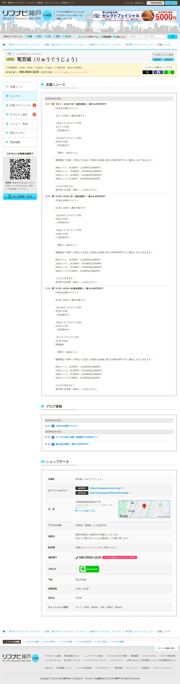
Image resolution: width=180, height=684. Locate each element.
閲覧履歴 (106, 37)
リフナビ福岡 (117, 641)
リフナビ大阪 (32, 641)
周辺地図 (12, 142)
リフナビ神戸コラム (89, 37)
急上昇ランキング (72, 660)
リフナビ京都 (65, 641)
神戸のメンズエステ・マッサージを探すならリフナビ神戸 (91, 678)
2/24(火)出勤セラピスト (67, 426)
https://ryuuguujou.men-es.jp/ (99, 488)
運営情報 (119, 668)
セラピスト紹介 (20, 114)
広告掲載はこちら (149, 660)
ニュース (12, 95)
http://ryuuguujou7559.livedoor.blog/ (103, 493)
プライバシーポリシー (163, 668)
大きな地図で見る (85, 510)
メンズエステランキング (95, 660)
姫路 (29, 36)
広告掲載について (64, 668)
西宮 (57, 36)
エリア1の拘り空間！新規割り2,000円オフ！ (77, 437)
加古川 (67, 36)
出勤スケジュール (20, 105)
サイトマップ (132, 668)
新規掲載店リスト (72, 656)
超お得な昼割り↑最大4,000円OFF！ (72, 444)
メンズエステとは (53, 660)
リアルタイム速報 (53, 656)
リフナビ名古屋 (83, 641)
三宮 (48, 36)
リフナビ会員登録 (84, 668)
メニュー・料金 (16, 123)
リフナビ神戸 (48, 641)
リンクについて (116, 660)
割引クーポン (15, 132)
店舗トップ (14, 86)
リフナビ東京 (100, 641)
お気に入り (119, 37)
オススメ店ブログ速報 (117, 656)
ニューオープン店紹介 (94, 656)
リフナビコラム (149, 656)
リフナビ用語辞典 (167, 656)
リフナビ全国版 (12, 642)
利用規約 (145, 668)
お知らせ (49, 668)
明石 (38, 36)
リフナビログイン (103, 668)
